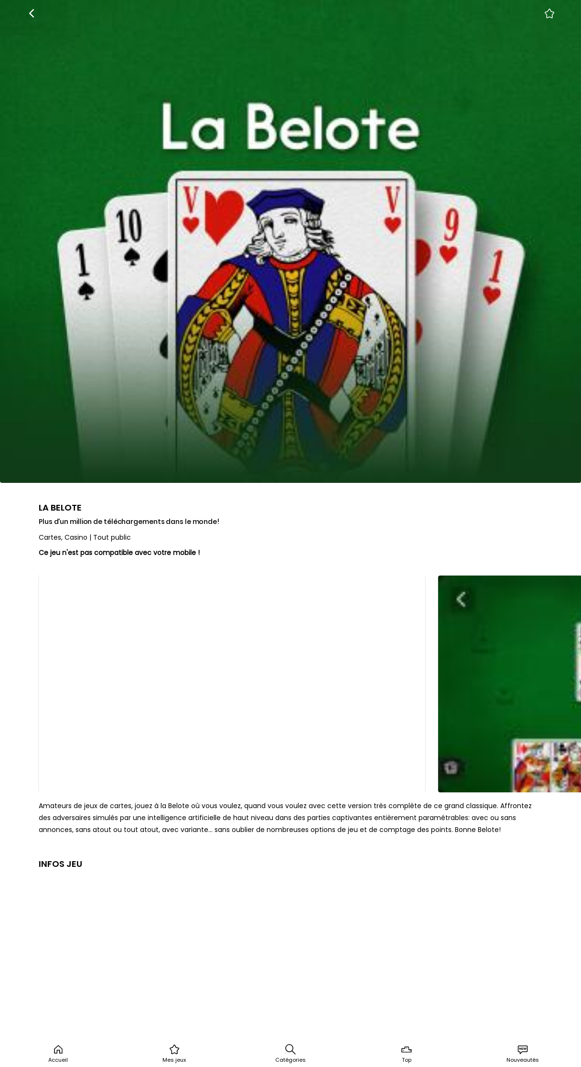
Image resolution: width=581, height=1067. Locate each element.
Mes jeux (174, 1054)
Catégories (290, 1054)
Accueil (58, 1054)
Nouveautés (522, 1054)
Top (406, 1054)
